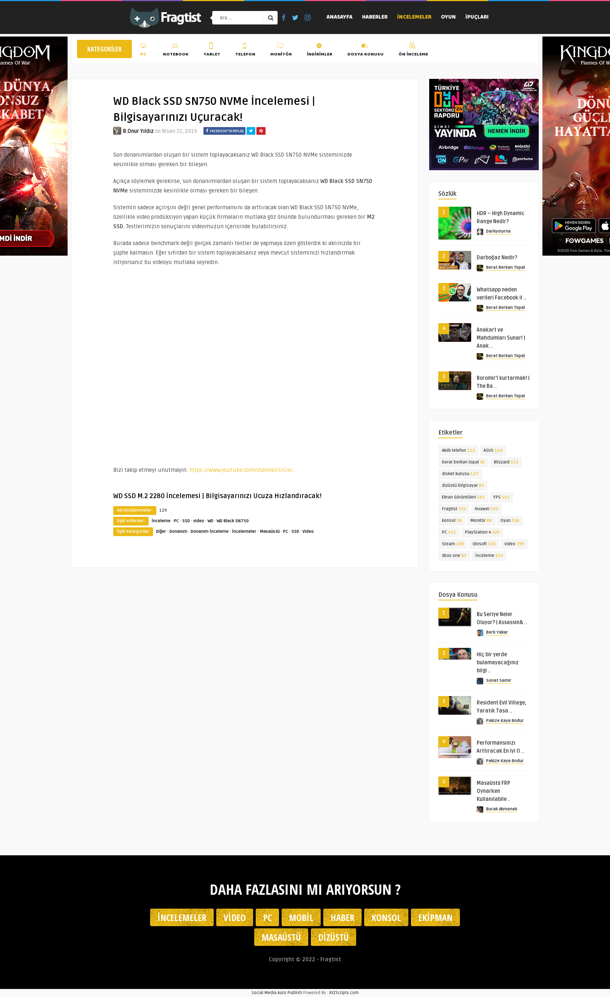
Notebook (175, 50)
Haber (342, 917)
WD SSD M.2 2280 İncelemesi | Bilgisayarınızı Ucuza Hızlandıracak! (217, 496)
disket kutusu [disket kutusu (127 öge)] (460, 474)
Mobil (301, 917)
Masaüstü (270, 531)
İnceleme (161, 521)
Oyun (448, 17)
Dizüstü (333, 937)
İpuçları (477, 17)
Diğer (161, 531)
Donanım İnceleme (210, 531)
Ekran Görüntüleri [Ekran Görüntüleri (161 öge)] (463, 497)
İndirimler (319, 50)
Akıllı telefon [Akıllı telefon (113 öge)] (458, 450)
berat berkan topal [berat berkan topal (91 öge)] (463, 462)
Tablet (211, 50)
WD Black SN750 (233, 521)
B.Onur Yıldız (138, 131)
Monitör (281, 50)
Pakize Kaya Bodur (505, 720)
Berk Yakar (497, 632)
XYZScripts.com (344, 992)
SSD (186, 521)
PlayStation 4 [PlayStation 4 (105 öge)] (482, 532)
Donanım (178, 531)
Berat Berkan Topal (505, 267)
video (198, 521)
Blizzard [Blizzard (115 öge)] (506, 462)
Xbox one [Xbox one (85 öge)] (454, 555)
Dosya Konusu (365, 50)
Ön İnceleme (413, 50)
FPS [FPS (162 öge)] (501, 497)
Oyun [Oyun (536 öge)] (509, 520)
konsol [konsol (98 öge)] (452, 520)
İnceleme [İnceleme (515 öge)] (489, 555)
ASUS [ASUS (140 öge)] (493, 450)
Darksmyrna (498, 231)
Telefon (245, 50)
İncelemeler (414, 17)
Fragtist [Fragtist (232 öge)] (454, 509)
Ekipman (435, 917)
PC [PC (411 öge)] (449, 532)
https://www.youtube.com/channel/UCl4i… (243, 470)
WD (210, 521)
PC (144, 50)
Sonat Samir (498, 680)
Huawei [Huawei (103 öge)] (486, 509)
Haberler (375, 17)
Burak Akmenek (501, 809)
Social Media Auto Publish (277, 992)
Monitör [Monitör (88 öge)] (481, 520)
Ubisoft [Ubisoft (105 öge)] (484, 544)
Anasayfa (339, 17)
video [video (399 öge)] (514, 544)
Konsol (386, 917)
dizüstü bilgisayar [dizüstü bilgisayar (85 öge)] (463, 485)
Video (308, 531)
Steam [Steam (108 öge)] (453, 544)
